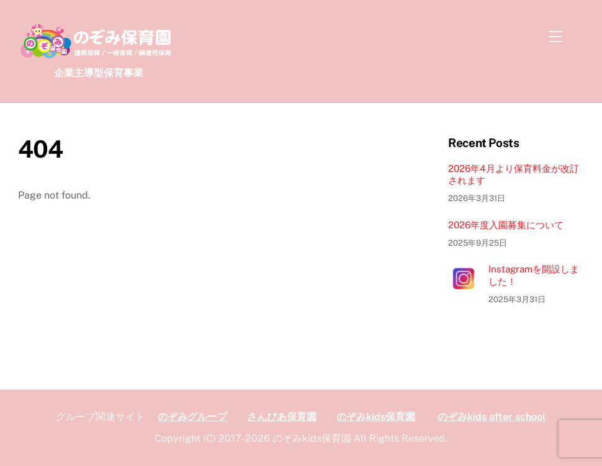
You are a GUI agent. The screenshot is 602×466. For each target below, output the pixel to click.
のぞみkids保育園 (375, 417)
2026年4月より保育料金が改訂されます (513, 174)
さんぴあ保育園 (282, 417)
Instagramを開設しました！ (533, 275)
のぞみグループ (192, 417)
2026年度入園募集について (506, 225)
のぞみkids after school (492, 417)
